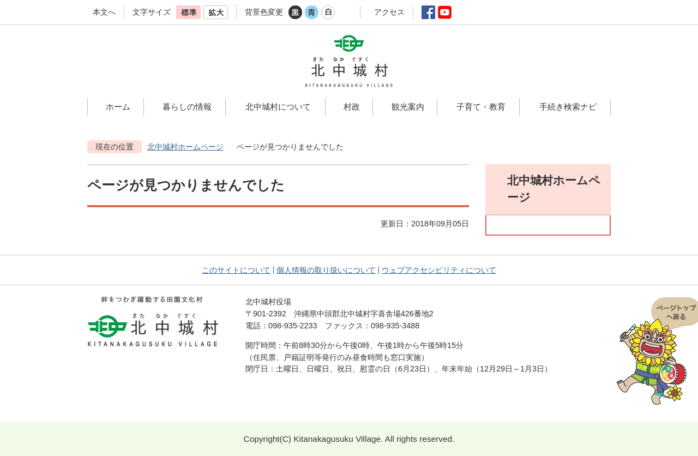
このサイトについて (236, 270)
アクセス (389, 12)
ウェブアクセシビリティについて (439, 270)
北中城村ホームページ (185, 146)
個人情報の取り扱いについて (326, 270)
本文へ (104, 12)
